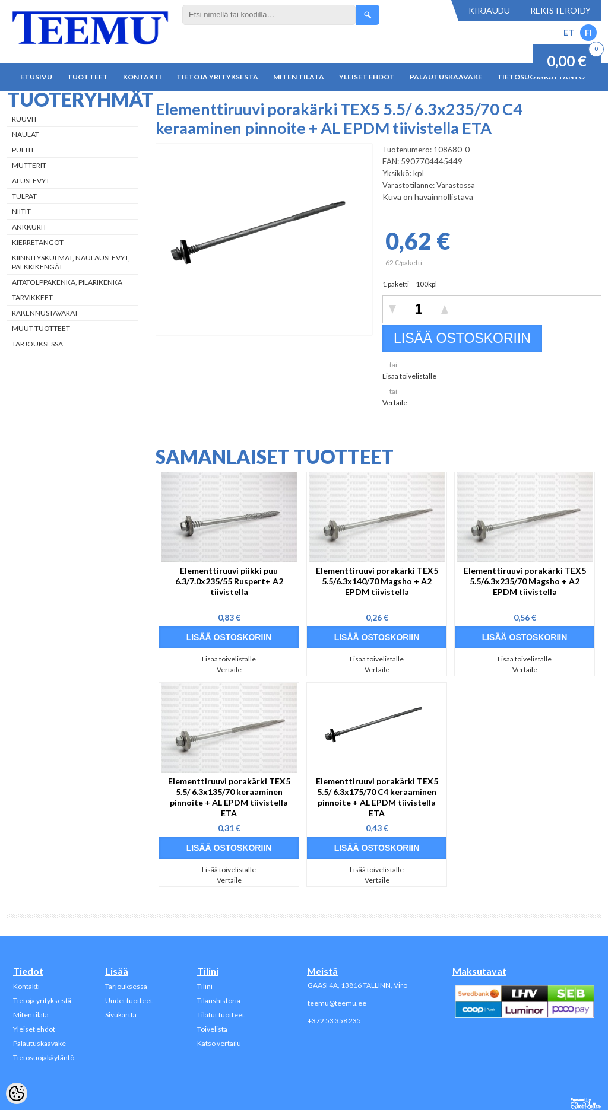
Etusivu (36, 76)
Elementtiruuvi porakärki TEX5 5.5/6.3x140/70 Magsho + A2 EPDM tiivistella (377, 581)
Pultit (23, 149)
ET (568, 32)
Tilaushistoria (218, 1000)
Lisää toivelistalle (409, 375)
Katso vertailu (219, 1043)
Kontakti (142, 76)
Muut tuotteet (41, 328)
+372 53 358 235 (334, 1020)
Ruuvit (24, 119)
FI (588, 32)
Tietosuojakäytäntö (43, 1057)
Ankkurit (29, 226)
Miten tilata (298, 76)
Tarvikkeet (32, 297)
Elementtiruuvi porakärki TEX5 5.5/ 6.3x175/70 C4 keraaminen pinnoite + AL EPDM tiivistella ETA (377, 797)
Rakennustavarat (45, 312)
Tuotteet (87, 76)
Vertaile (394, 402)
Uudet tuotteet (129, 1000)
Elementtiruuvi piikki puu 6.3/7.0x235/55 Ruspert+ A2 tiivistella (229, 581)
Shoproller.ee (586, 1104)
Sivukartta (121, 1014)
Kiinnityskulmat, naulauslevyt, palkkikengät (71, 262)
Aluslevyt (31, 180)
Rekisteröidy (560, 10)
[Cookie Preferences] (16, 1093)
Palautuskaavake (446, 76)
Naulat (25, 134)
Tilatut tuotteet (221, 1014)
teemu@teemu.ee (337, 1002)
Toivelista (212, 1029)
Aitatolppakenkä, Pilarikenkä (67, 282)
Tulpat (24, 196)
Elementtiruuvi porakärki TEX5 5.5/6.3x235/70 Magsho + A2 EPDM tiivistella (525, 581)
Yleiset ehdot (367, 76)
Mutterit (29, 165)
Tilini (205, 986)
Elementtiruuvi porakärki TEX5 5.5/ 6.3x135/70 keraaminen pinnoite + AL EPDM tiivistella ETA (229, 797)
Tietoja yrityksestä (217, 76)
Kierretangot (38, 242)
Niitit (21, 211)
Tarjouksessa (37, 343)
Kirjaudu (489, 10)
